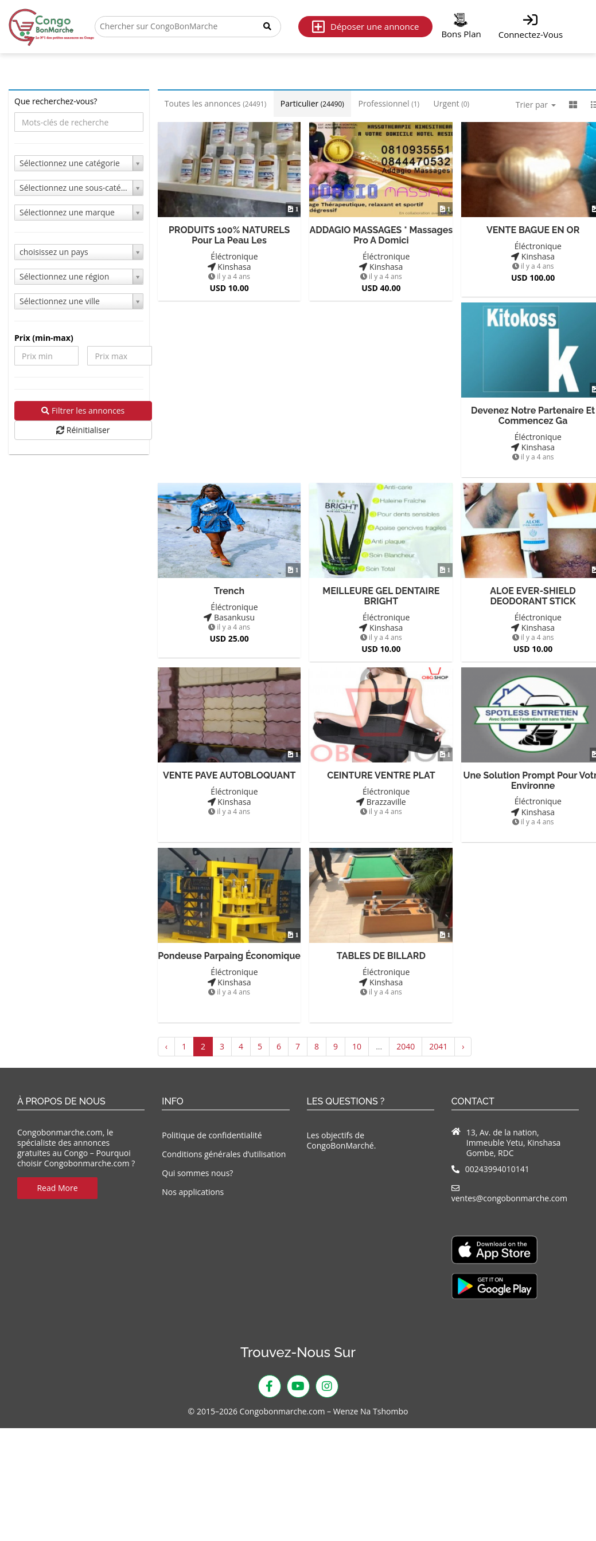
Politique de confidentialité (212, 1134)
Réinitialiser (83, 429)
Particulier (312, 103)
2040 (405, 1045)
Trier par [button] (536, 104)
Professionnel (389, 103)
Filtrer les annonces (82, 410)
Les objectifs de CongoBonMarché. (341, 1139)
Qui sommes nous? (197, 1172)
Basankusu (229, 617)
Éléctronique (229, 255)
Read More (57, 1187)
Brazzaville (381, 800)
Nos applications (193, 1191)
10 (356, 1045)
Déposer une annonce (365, 26)
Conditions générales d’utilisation (224, 1152)
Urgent (451, 103)
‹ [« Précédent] (166, 1045)
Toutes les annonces (215, 103)
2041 (438, 1045)
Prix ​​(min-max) (43, 338)
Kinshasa (229, 266)
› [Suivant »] (463, 1045)
